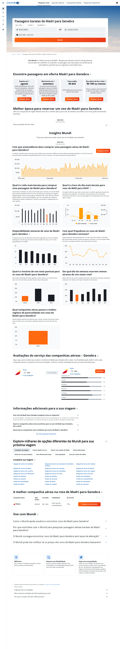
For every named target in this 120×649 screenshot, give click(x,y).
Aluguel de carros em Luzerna (26, 471)
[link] (27, 99)
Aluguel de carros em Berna (88, 468)
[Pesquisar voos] (3, 9)
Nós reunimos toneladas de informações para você (64, 593)
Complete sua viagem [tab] (25, 450)
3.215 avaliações (31, 375)
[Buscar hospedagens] (3, 12)
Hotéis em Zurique (54, 476)
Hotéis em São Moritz (86, 481)
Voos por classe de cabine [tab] (80, 454)
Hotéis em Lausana (85, 484)
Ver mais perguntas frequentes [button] (49, 434)
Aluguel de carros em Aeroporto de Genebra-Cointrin (62, 465)
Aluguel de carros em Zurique (88, 464)
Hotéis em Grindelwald (24, 481)
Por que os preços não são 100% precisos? (64, 597)
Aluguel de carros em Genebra (26, 464)
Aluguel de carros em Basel (25, 468)
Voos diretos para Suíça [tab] (46, 454)
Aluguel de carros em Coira (56, 474)
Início (16, 54)
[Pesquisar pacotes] (3, 20)
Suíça (21, 54)
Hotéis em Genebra (23, 476)
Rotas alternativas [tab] (82, 450)
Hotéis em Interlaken (86, 476)
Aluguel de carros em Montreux (27, 474)
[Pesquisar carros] (3, 16)
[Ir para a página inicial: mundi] (13, 3)
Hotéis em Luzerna (23, 479)
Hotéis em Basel (53, 481)
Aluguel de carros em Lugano (88, 471)
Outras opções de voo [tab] (43, 450)
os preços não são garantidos (55, 584)
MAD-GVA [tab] (63, 120)
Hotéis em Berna (22, 484)
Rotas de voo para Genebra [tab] (26, 454)
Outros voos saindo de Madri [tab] (63, 450)
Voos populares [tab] (63, 454)
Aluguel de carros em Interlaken (58, 471)
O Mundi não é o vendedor (64, 590)
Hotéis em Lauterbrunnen (87, 479)
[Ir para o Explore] (3, 24)
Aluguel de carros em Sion (87, 474)
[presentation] (93, 74)
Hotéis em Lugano (54, 484)
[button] (3, 3)
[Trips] (3, 30)
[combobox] (23, 25)
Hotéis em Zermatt (54, 479)
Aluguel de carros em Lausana (57, 468)
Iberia (28, 370)
